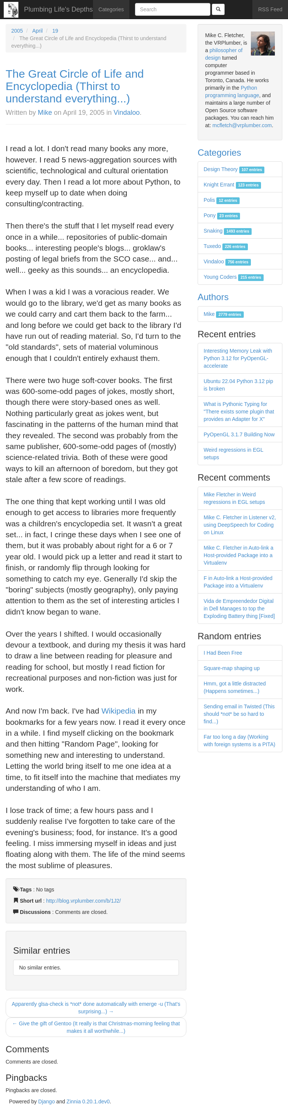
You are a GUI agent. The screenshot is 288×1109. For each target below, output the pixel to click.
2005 (17, 31)
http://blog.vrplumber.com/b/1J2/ (83, 901)
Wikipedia (119, 710)
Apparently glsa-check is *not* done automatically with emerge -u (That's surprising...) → (96, 1007)
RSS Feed (270, 9)
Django (46, 1101)
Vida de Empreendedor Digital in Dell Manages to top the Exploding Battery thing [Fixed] (239, 608)
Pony (222, 215)
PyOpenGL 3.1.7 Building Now (239, 434)
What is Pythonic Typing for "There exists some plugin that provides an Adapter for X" (239, 411)
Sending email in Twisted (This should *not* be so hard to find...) (239, 713)
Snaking (228, 231)
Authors (213, 297)
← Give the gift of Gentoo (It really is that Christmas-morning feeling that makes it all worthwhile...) (96, 1027)
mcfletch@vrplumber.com (242, 125)
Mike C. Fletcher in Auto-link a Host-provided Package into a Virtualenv (238, 555)
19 (55, 31)
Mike (45, 112)
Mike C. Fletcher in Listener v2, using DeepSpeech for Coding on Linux (240, 524)
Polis (222, 200)
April (37, 31)
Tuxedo (226, 246)
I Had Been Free (223, 653)
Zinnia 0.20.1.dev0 (88, 1101)
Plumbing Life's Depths (58, 9)
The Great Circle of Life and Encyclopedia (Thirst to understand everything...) (75, 86)
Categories (111, 9)
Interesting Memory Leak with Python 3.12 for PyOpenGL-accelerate (238, 358)
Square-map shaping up (232, 668)
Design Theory (234, 169)
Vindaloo (127, 112)
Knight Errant (232, 185)
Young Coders (234, 277)
